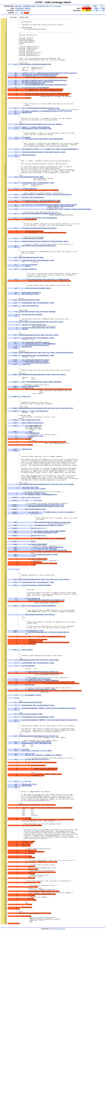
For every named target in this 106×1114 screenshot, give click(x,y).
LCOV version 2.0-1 (58, 1110)
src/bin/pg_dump (29, 6)
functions (58, 6)
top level (18, 6)
